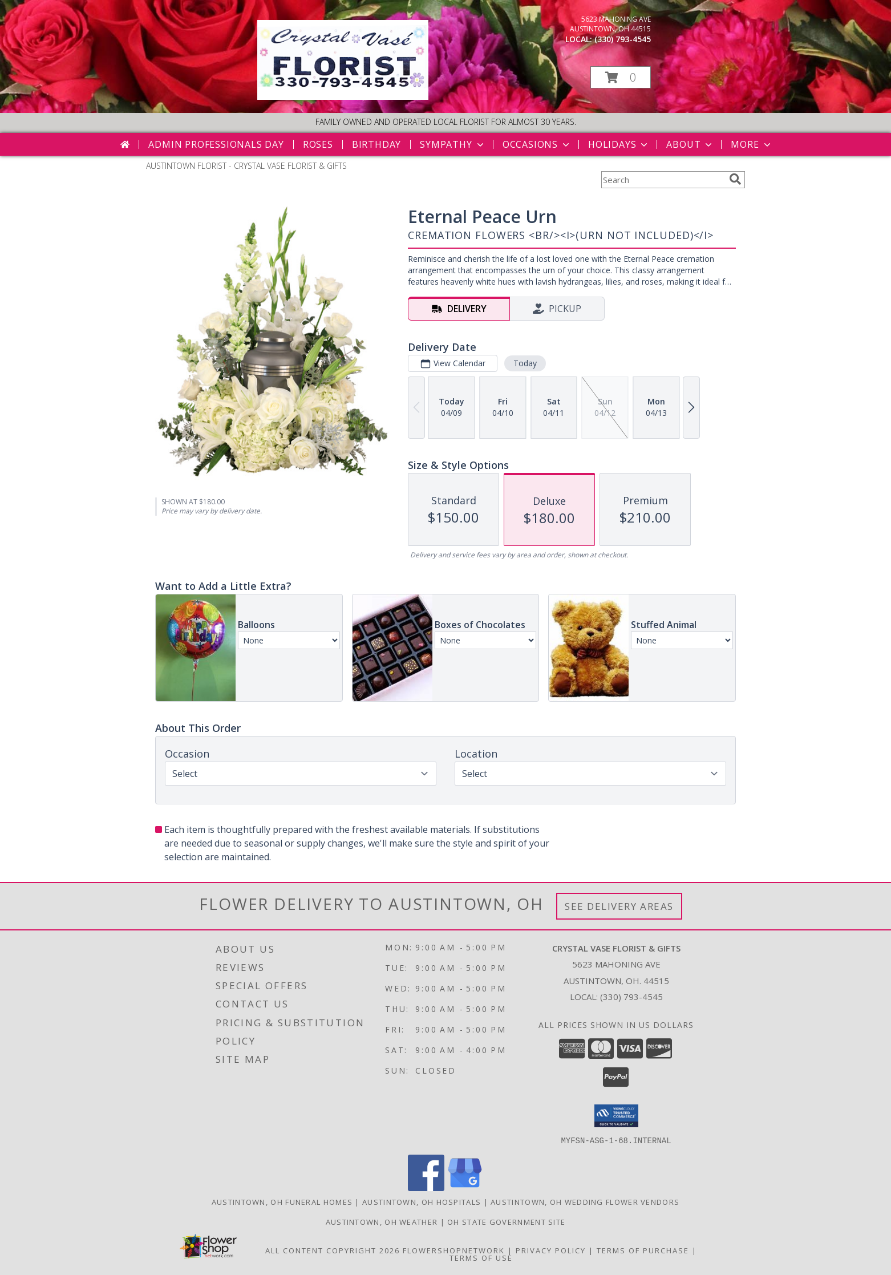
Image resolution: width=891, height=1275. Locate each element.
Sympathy (452, 144)
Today (525, 363)
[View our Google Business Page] (465, 1187)
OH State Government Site (506, 1221)
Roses (318, 144)
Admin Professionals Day (216, 144)
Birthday (376, 144)
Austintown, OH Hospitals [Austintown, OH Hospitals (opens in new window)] (421, 1201)
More (751, 144)
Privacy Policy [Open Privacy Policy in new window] (551, 1250)
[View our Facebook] (426, 1187)
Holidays (619, 144)
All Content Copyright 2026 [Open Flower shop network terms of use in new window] (332, 1250)
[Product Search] (663, 180)
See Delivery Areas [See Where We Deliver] (619, 906)
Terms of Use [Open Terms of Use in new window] (481, 1257)
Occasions (537, 144)
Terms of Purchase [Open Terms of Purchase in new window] (643, 1250)
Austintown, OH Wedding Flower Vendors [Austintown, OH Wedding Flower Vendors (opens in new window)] (585, 1201)
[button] (620, 77)
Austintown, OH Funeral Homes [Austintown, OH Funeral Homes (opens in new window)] (282, 1201)
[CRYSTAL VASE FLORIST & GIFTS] (342, 96)
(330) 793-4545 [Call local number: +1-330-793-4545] (622, 39)
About (690, 144)
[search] (735, 179)
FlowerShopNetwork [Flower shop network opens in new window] (454, 1250)
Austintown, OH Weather (382, 1221)
